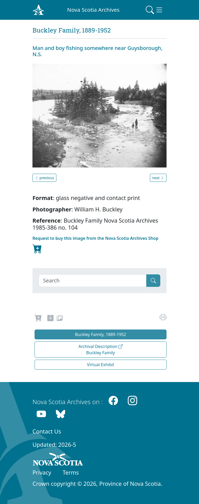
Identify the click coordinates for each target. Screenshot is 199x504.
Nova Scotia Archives (93, 9)
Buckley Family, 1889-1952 (100, 334)
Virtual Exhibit (100, 364)
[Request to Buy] (38, 319)
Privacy (41, 472)
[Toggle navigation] (155, 10)
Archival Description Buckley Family (100, 350)
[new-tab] (50, 319)
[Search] (93, 280)
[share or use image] (60, 319)
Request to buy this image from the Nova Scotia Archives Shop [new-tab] (95, 245)
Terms (71, 472)
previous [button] (44, 177)
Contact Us (46, 431)
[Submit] (153, 280)
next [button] (158, 177)
